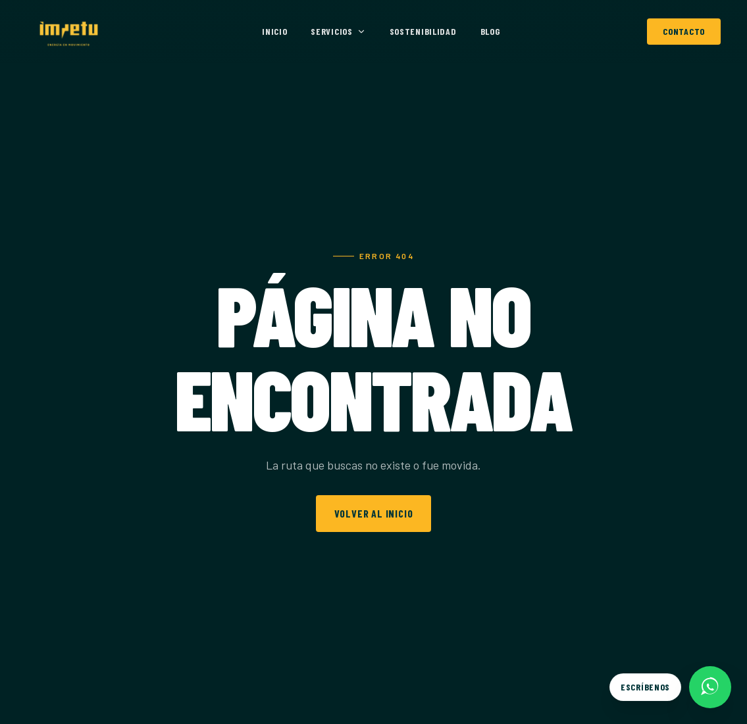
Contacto (684, 31)
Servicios (338, 31)
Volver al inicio (373, 513)
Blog (490, 31)
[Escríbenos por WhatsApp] (670, 687)
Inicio (274, 31)
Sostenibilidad (423, 31)
